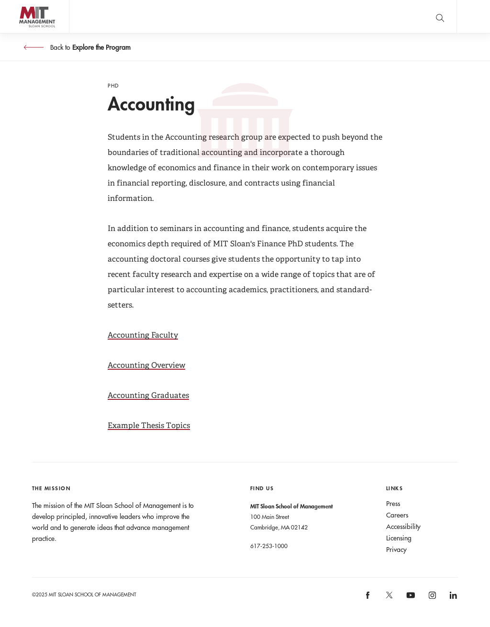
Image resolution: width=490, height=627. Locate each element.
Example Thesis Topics (149, 425)
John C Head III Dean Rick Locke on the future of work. (253, 16)
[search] (440, 16)
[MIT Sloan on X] (388, 598)
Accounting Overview (146, 365)
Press (393, 503)
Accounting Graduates (148, 395)
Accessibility (403, 526)
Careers (397, 515)
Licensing (399, 538)
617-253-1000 (269, 546)
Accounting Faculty (143, 335)
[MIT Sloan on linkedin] (453, 599)
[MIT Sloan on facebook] (368, 599)
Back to (89, 47)
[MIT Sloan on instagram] (431, 599)
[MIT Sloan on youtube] (409, 600)
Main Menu (473, 16)
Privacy (396, 549)
